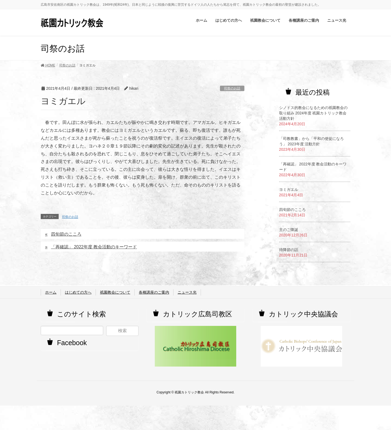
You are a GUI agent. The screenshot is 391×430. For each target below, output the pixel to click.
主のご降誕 (288, 229)
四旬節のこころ (66, 234)
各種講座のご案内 (154, 292)
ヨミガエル (288, 189)
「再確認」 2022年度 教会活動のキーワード (94, 247)
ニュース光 (187, 292)
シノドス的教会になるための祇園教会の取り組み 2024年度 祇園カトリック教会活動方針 (313, 113)
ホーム (50, 292)
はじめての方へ (78, 292)
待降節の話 (288, 250)
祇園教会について (115, 292)
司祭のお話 (232, 88)
